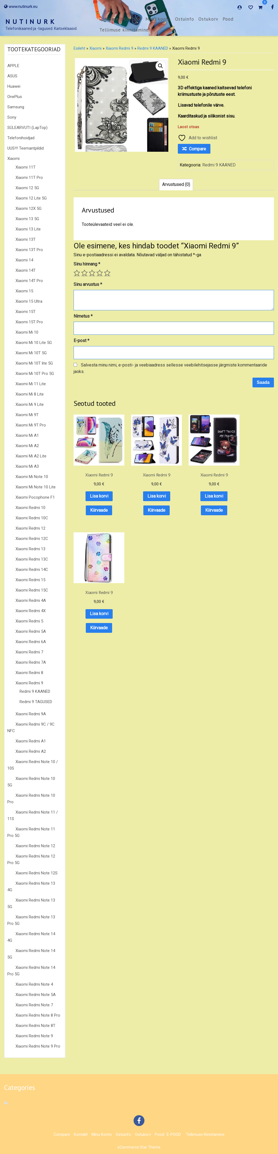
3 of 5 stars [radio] (92, 273)
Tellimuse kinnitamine (124, 30)
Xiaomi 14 (24, 260)
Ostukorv (208, 19)
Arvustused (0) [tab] (176, 184)
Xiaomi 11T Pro (29, 177)
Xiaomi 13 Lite (28, 229)
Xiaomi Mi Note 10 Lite (35, 487)
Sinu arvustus (88, 284)
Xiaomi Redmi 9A (30, 714)
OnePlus (14, 96)
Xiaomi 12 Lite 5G (31, 198)
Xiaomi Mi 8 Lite (29, 394)
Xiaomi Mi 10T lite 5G (34, 363)
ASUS (12, 76)
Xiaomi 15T (25, 311)
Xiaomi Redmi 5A (30, 631)
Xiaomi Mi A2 (27, 445)
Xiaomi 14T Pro (29, 280)
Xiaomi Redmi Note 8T (35, 1025)
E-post (81, 340)
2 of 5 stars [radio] (84, 273)
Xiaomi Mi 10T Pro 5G (34, 373)
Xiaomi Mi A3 (27, 466)
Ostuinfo (184, 19)
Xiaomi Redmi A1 (30, 741)
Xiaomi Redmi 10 (30, 507)
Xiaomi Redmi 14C (31, 569)
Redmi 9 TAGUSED (36, 701)
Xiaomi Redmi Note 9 (34, 1035)
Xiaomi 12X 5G (28, 208)
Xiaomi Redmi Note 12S (36, 873)
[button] (160, 66)
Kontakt (132, 19)
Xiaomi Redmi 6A (30, 641)
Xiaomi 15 (24, 291)
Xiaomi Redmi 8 (29, 672)
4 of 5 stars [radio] (99, 273)
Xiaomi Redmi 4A (30, 600)
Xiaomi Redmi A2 (30, 751)
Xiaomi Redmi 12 (30, 528)
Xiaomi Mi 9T (27, 414)
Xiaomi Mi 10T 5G (31, 352)
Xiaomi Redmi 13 (30, 548)
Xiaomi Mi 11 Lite (30, 383)
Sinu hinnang (87, 264)
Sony (11, 117)
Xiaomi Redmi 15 (30, 579)
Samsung (15, 107)
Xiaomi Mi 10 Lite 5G (33, 342)
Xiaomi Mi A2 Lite (30, 456)
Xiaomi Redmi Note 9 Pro (37, 1046)
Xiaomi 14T (25, 270)
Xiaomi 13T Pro (29, 249)
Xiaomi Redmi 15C (31, 590)
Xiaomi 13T (25, 239)
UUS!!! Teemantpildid (25, 148)
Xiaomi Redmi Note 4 (34, 984)
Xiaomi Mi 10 (26, 332)
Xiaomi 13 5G (27, 218)
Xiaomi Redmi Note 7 (34, 1005)
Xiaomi (13, 158)
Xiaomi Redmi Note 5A (35, 994)
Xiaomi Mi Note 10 (31, 476)
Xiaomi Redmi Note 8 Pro (37, 1015)
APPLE (13, 65)
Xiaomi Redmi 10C (31, 518)
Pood (228, 19)
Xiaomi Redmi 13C (31, 559)
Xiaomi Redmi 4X (30, 610)
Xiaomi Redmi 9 (29, 683)
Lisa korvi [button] (95, 489)
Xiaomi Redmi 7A (30, 662)
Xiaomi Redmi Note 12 (35, 845)
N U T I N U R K (30, 21)
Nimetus (83, 316)
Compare (109, 19)
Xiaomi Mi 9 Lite (29, 404)
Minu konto (158, 19)
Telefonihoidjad (20, 137)
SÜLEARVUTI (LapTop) (27, 127)
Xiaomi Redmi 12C (31, 538)
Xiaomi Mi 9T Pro (30, 425)
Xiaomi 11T (25, 167)
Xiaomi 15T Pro (29, 322)
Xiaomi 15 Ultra (28, 301)
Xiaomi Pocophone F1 (35, 497)
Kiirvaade (96, 503)
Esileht (79, 48)
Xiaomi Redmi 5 (29, 621)
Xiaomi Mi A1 (27, 435)
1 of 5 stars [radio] (77, 273)
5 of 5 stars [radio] (107, 273)
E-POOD (174, 1134)
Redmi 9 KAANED (35, 691)
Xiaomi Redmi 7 (29, 652)
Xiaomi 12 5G (27, 187)
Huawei (13, 86)
